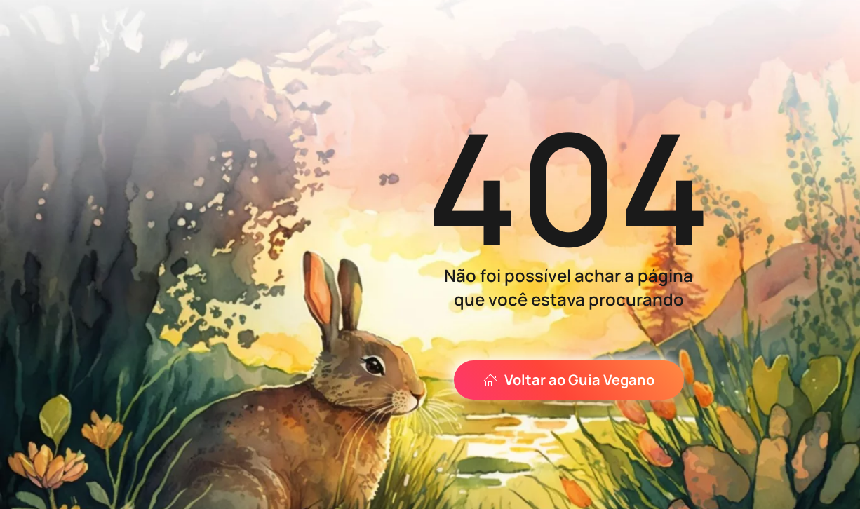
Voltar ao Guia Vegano (568, 379)
